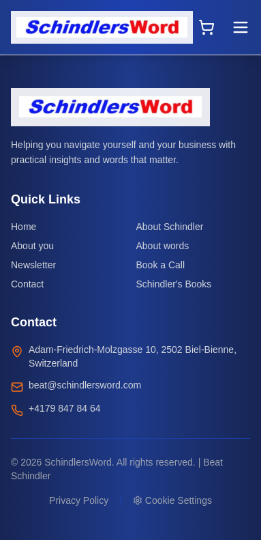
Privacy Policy (78, 500)
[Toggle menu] (240, 27)
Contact (27, 284)
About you (32, 245)
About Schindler (170, 226)
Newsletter (33, 264)
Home (23, 226)
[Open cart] (206, 27)
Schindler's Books (174, 284)
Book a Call (160, 264)
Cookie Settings (172, 500)
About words (162, 245)
